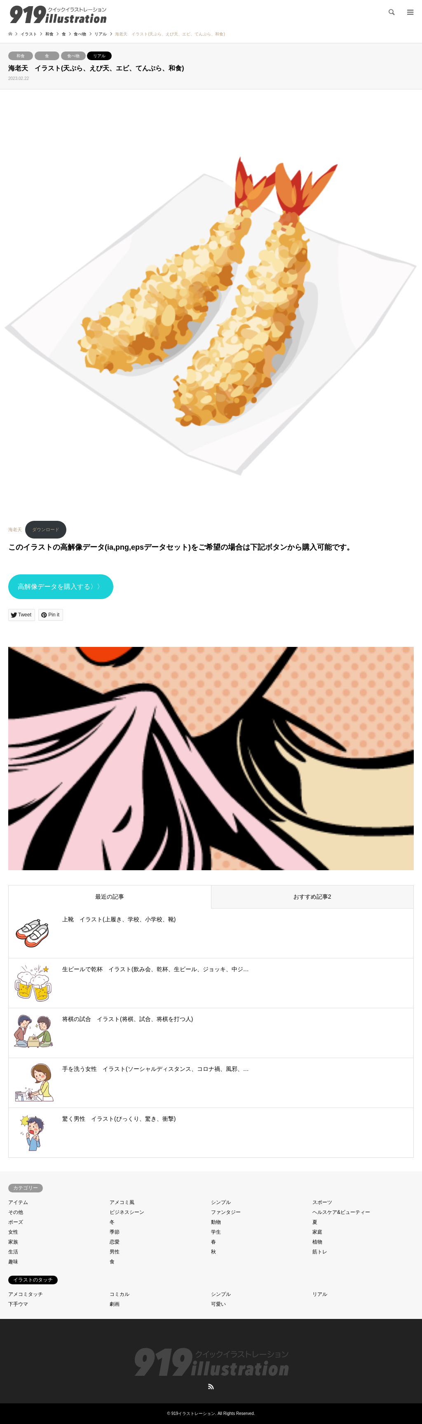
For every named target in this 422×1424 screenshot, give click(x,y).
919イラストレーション (193, 1413)
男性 (115, 1252)
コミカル (119, 1294)
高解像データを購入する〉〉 (60, 586)
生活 (13, 1252)
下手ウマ (18, 1304)
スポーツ (322, 1202)
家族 (13, 1242)
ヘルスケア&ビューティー (341, 1212)
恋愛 (115, 1242)
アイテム (18, 1202)
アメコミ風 (122, 1202)
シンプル (221, 1202)
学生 (216, 1232)
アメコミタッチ (25, 1294)
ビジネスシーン (127, 1212)
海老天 (15, 529)
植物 (317, 1242)
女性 (13, 1232)
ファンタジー (226, 1212)
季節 (115, 1232)
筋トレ (319, 1252)
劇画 (115, 1304)
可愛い (218, 1304)
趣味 (13, 1262)
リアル (99, 56)
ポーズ (15, 1222)
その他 (15, 1212)
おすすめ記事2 (312, 896)
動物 (216, 1222)
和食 (20, 56)
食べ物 (73, 56)
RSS (211, 1386)
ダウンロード (45, 529)
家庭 (317, 1232)
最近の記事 (109, 896)
